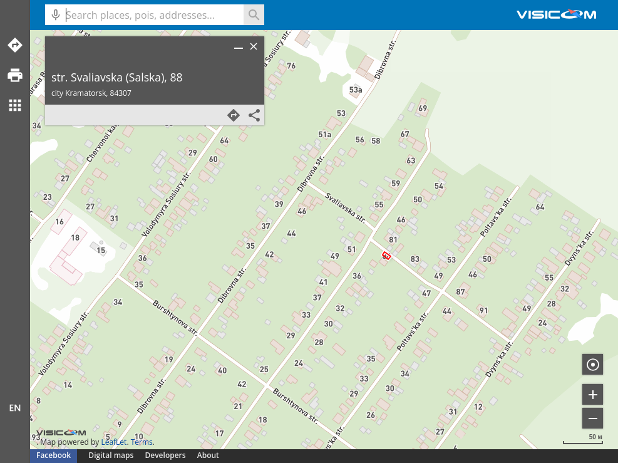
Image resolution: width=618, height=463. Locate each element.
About (208, 455)
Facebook (53, 455)
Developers (165, 455)
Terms (142, 442)
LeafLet (113, 442)
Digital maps (111, 455)
